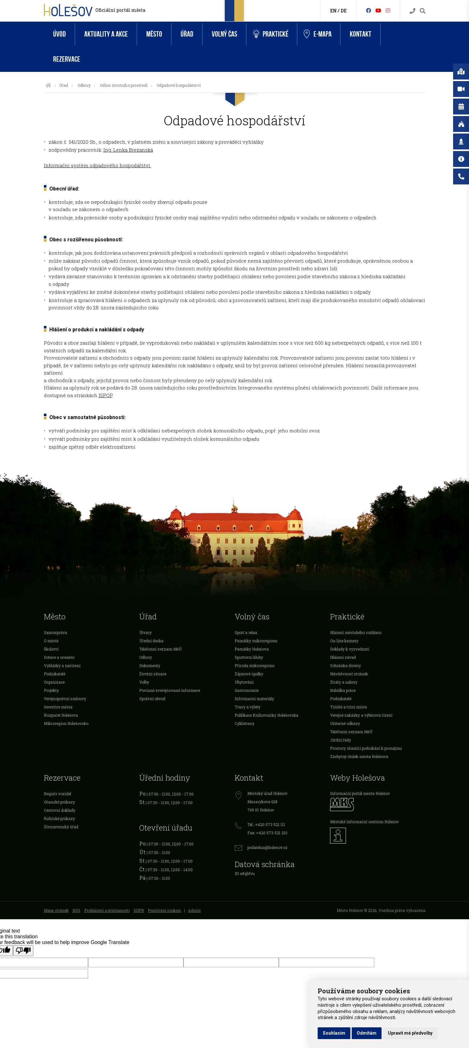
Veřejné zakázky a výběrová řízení (361, 715)
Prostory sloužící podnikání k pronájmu (366, 748)
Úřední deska (151, 640)
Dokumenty (149, 665)
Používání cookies (164, 910)
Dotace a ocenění (59, 657)
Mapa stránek (56, 910)
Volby (144, 682)
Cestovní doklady (59, 810)
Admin (194, 910)
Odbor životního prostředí (124, 85)
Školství (51, 649)
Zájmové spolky (249, 673)
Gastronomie (247, 690)
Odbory (84, 85)
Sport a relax (246, 632)
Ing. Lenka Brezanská (128, 150)
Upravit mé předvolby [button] (410, 1033)
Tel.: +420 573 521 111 (266, 824)
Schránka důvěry (345, 665)
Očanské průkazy (59, 801)
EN (333, 11)
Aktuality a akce (106, 34)
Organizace (54, 682)
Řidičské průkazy (59, 818)
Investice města (58, 706)
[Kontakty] (412, 11)
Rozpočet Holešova (61, 715)
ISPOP (105, 395)
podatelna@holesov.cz (267, 847)
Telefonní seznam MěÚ (160, 649)
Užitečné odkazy (345, 723)
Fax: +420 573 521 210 (267, 832)
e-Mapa (318, 34)
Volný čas (224, 34)
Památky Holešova (252, 649)
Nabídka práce (342, 690)
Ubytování (244, 682)
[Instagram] (388, 10)
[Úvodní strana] (48, 85)
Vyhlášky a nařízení (62, 665)
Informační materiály (254, 698)
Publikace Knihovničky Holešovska (266, 715)
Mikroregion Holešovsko (66, 723)
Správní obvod (152, 698)
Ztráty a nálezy (343, 682)
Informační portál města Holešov (360, 793)
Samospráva (55, 632)
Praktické (270, 34)
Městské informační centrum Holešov (364, 821)
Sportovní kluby (249, 657)
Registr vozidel (57, 793)
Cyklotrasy (244, 723)
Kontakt (360, 34)
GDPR (139, 910)
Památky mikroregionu (256, 640)
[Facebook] (368, 10)
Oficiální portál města (120, 10)
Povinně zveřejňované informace (169, 690)
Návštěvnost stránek (349, 673)
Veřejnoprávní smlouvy (65, 698)
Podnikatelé (54, 673)
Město (154, 34)
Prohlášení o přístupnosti (107, 910)
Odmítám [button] (366, 1033)
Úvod (59, 34)
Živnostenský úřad (61, 826)
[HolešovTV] (378, 10)
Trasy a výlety (247, 706)
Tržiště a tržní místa (348, 706)
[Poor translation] (23, 950)
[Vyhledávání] (422, 11)
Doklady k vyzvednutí (349, 649)
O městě (51, 640)
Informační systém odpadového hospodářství (97, 165)
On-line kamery (344, 640)
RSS (76, 910)
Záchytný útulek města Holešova (359, 756)
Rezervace (66, 59)
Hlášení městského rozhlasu (356, 632)
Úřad (187, 34)
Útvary (145, 632)
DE (344, 11)
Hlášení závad (343, 657)
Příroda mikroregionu (254, 665)
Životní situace (152, 673)
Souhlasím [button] (334, 1033)
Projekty (51, 690)
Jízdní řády (340, 739)
